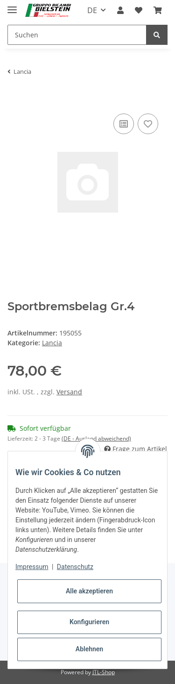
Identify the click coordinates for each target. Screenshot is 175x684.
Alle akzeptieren (89, 591)
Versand (69, 391)
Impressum (31, 566)
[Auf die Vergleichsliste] (123, 124)
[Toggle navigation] (12, 6)
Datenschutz (75, 566)
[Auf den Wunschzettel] (148, 124)
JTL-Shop (103, 672)
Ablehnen (89, 649)
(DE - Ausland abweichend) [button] (96, 438)
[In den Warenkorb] (14, 97)
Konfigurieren (89, 622)
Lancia (52, 342)
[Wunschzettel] (138, 10)
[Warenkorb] (158, 10)
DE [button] (92, 10)
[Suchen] (77, 35)
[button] (120, 10)
